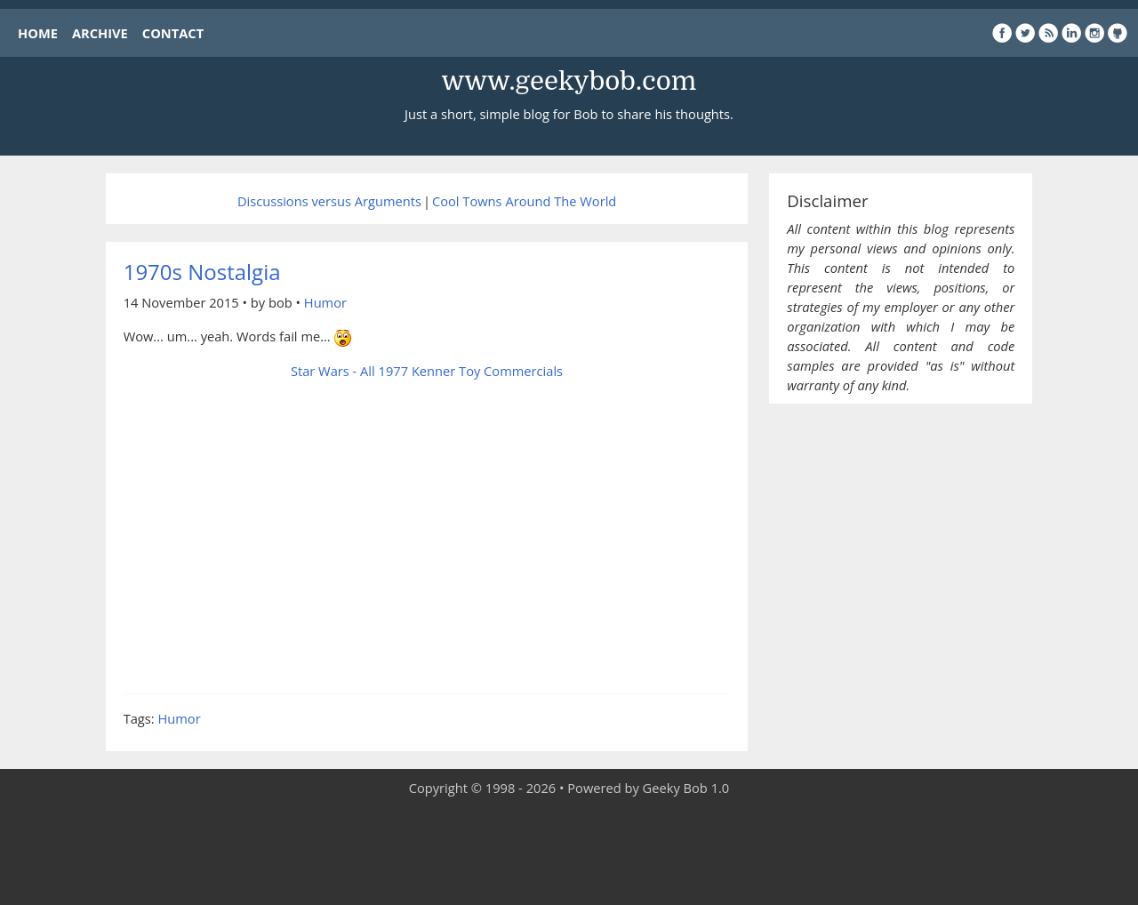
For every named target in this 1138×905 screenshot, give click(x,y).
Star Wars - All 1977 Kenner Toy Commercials (427, 371)
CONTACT (173, 33)
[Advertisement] (569, 852)
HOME (38, 33)
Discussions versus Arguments (329, 201)
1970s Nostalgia (202, 271)
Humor (325, 302)
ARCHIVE (100, 33)
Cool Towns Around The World (524, 201)
